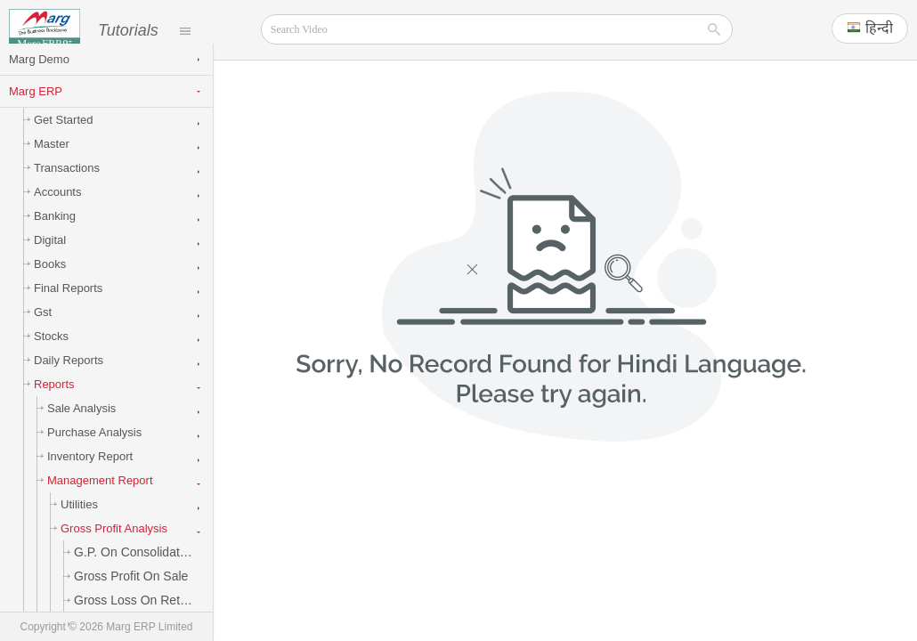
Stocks (48, 353)
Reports (51, 401)
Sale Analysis (78, 425)
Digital (47, 257)
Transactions (64, 184)
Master (48, 160)
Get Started (60, 136)
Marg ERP (35, 108)
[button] (870, 28)
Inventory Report (87, 473)
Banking (52, 232)
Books (47, 281)
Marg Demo (39, 76)
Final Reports (65, 305)
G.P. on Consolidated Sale (140, 569)
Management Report (97, 497)
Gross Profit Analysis (110, 545)
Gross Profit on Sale (128, 593)
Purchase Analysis (91, 449)
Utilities (76, 521)
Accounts (54, 208)
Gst (40, 329)
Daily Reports (65, 377)
